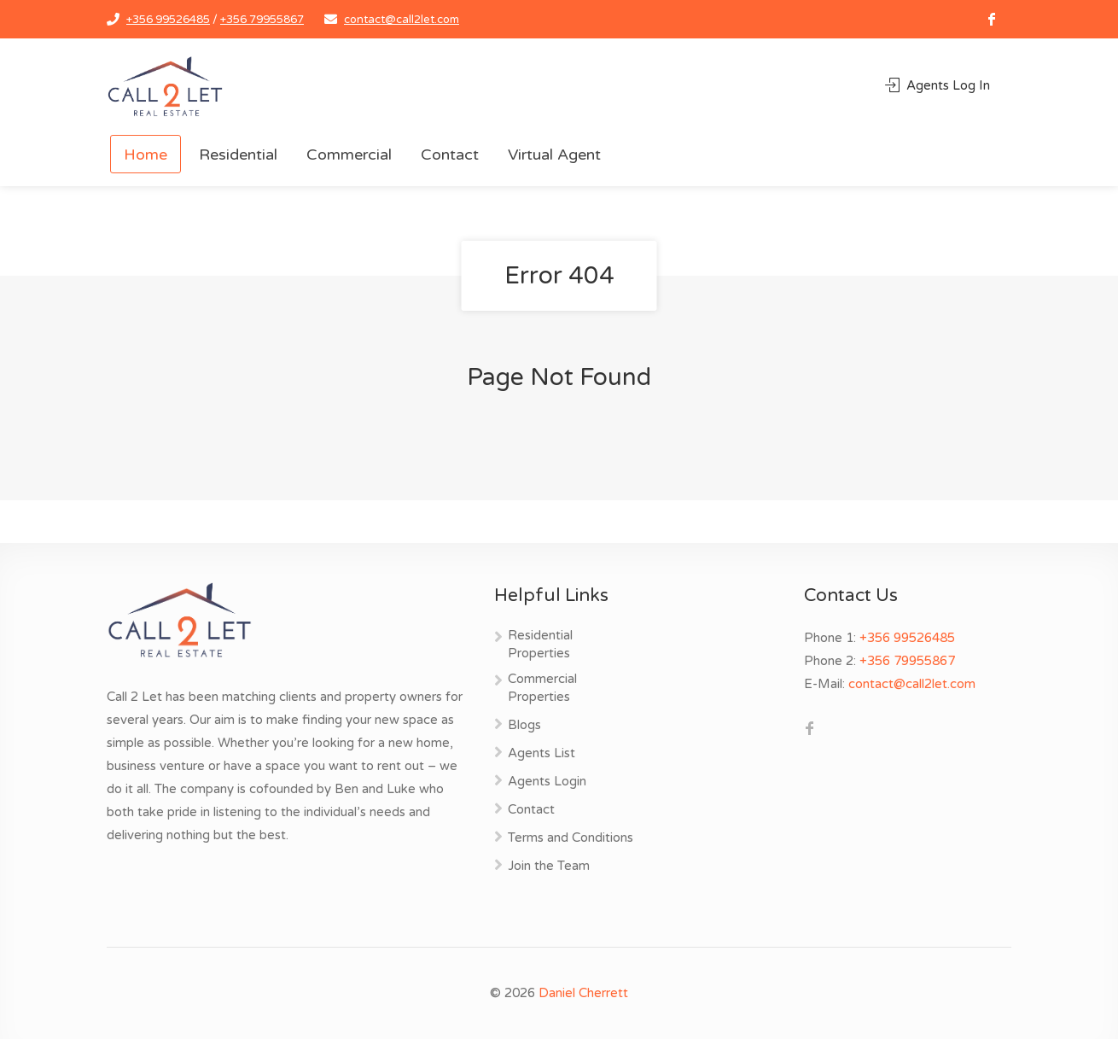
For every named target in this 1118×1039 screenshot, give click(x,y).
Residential (238, 154)
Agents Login (547, 781)
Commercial (349, 154)
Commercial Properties (542, 687)
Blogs (524, 725)
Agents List (541, 753)
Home (145, 154)
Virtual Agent (554, 154)
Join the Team (549, 865)
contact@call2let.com (401, 19)
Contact (450, 154)
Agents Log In (937, 85)
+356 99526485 (168, 19)
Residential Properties (540, 644)
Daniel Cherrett (583, 993)
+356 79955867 (262, 19)
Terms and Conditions (570, 837)
